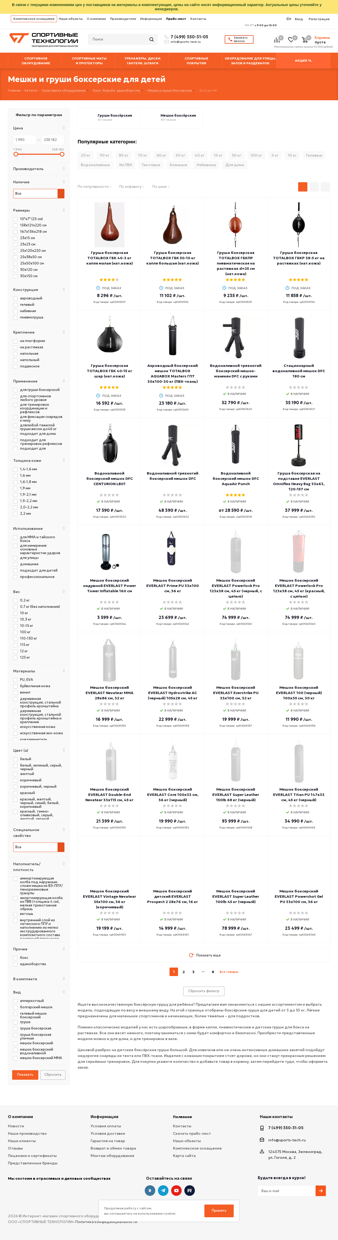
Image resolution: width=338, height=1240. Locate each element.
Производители (123, 19)
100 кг (256, 155)
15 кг (218, 155)
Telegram (163, 1190)
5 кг (274, 155)
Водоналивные (95, 164)
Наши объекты (71, 19)
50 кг (180, 155)
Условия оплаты (106, 1126)
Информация (151, 19)
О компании (96, 19)
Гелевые (314, 155)
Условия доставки (108, 1133)
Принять (219, 1210)
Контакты (198, 19)
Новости (16, 1126)
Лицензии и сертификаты (32, 1155)
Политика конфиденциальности (106, 1221)
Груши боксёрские (115, 115)
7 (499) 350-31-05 (188, 36)
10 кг (292, 155)
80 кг (123, 155)
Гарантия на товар (108, 1140)
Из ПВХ (125, 164)
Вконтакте (150, 1190)
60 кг (161, 155)
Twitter (189, 1190)
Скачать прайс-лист (192, 1133)
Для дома (235, 164)
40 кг (199, 155)
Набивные (206, 164)
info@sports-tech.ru (186, 42)
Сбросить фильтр (203, 991)
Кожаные (178, 164)
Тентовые (151, 164)
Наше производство (27, 1133)
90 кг (104, 155)
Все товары (229, 972)
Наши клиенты (22, 1140)
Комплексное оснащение (33, 19)
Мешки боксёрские (178, 115)
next (243, 972)
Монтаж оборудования (112, 1155)
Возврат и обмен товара (113, 1148)
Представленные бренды (33, 1163)
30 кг (236, 155)
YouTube (176, 1190)
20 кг (85, 155)
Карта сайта (184, 1155)
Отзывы (15, 1148)
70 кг (142, 155)
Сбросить (53, 1074)
